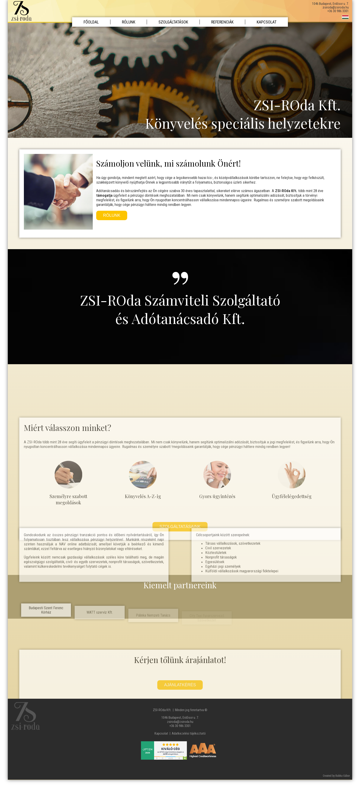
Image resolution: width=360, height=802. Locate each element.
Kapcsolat (266, 22)
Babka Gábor (342, 775)
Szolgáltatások (173, 22)
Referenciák (222, 22)
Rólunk (128, 22)
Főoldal (91, 22)
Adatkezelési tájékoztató (189, 733)
